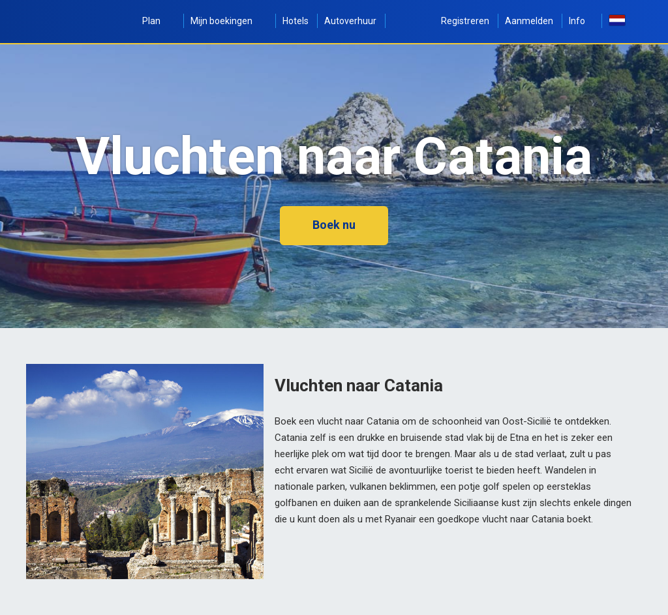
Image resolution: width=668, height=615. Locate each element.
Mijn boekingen (228, 21)
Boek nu (334, 225)
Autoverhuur (350, 21)
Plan (158, 21)
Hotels (295, 21)
